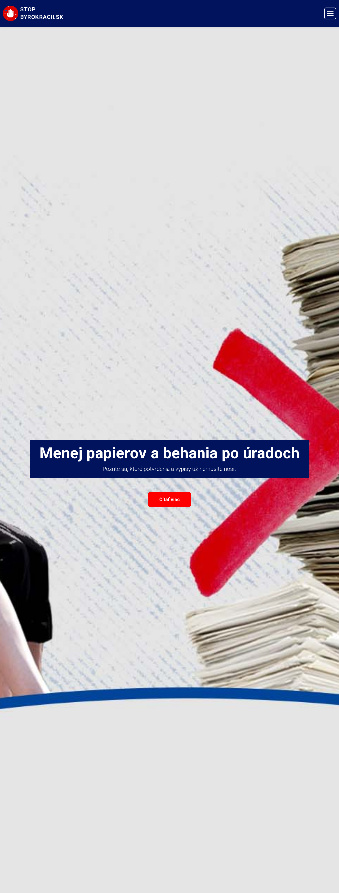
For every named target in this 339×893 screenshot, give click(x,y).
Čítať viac (169, 499)
